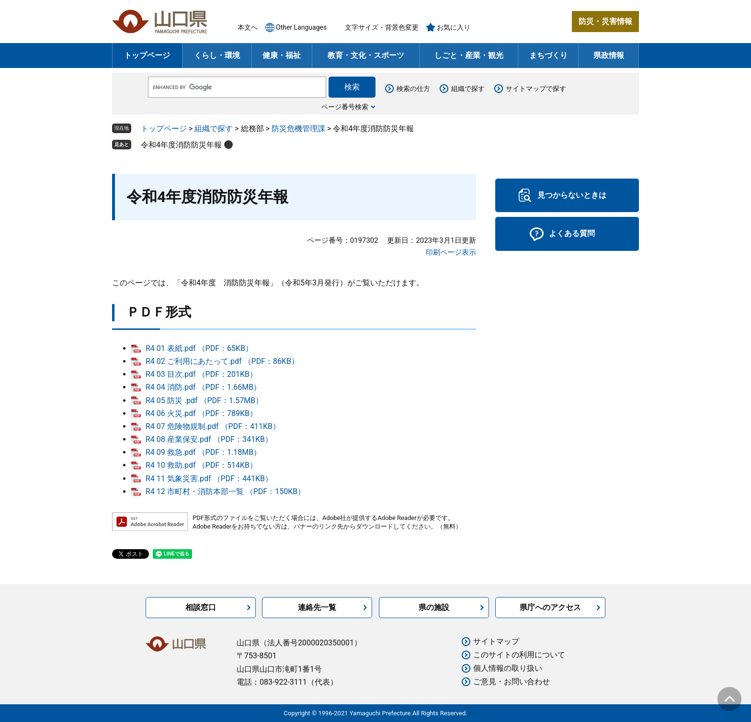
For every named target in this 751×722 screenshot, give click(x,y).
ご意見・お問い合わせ (511, 681)
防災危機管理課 (298, 128)
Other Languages (301, 27)
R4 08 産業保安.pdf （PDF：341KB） (209, 439)
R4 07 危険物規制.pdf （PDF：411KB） (213, 426)
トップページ (147, 55)
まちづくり (548, 55)
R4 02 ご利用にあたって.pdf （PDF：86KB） (222, 361)
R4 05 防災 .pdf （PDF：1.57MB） (204, 400)
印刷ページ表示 (451, 252)
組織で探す (468, 88)
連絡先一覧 (317, 607)
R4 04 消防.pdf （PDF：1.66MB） (203, 387)
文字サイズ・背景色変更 (382, 27)
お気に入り (453, 27)
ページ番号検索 (344, 106)
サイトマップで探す (536, 88)
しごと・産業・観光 (468, 55)
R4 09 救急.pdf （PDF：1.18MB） (203, 452)
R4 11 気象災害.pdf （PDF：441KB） (209, 478)
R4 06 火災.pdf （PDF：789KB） (201, 413)
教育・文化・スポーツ (366, 55)
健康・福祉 (281, 55)
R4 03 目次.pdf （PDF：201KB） (201, 374)
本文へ (248, 27)
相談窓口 (200, 607)
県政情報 (608, 55)
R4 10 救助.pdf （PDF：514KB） (201, 465)
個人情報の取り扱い (507, 668)
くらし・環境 (217, 55)
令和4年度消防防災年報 (181, 144)
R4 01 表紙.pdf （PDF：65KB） (199, 348)
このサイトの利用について (519, 654)
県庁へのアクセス (550, 607)
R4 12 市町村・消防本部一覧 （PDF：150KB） (225, 491)
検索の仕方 (413, 88)
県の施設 (434, 607)
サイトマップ (496, 641)
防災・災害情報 (605, 21)
